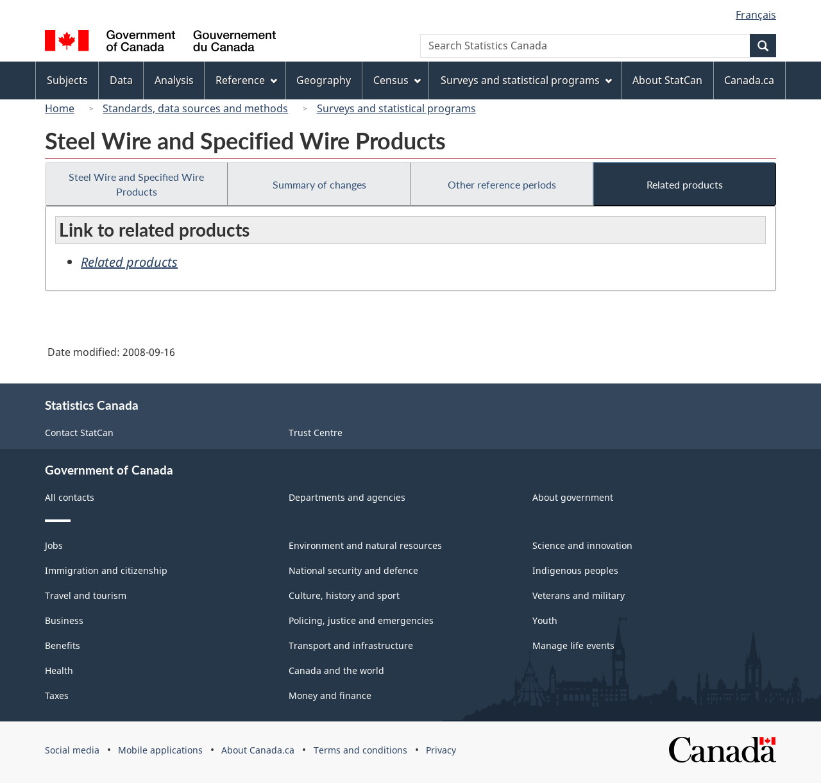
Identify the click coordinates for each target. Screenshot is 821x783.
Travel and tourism (85, 595)
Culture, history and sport (344, 595)
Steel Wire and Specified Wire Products (136, 184)
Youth (544, 620)
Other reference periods (502, 184)
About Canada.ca (257, 750)
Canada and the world (336, 670)
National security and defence (353, 570)
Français (756, 15)
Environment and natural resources (365, 545)
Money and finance (330, 695)
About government (572, 497)
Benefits (62, 645)
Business (64, 620)
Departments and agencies (347, 497)
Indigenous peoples (575, 570)
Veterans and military (578, 595)
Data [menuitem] (121, 80)
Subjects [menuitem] (67, 80)
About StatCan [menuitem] (667, 80)
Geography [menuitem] (323, 80)
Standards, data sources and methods (195, 108)
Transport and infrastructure (351, 645)
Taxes (57, 695)
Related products (685, 184)
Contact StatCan (79, 432)
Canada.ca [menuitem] (749, 80)
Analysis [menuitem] (174, 80)
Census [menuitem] (397, 80)
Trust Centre (316, 432)
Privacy (441, 750)
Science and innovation (582, 545)
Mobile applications (160, 750)
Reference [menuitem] (246, 80)
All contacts (69, 497)
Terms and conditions (360, 750)
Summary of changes (319, 184)
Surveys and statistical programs (396, 108)
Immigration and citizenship (106, 570)
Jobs (54, 545)
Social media (72, 750)
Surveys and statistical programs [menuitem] (526, 80)
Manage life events (573, 645)
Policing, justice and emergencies (361, 620)
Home (59, 108)
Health (59, 670)
